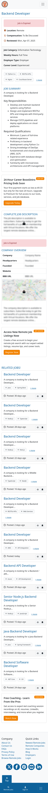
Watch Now (10, 718)
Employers (31, 755)
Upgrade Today (12, 203)
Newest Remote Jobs (35, 742)
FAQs (4, 748)
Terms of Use (8, 755)
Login (28, 758)
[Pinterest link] (24, 767)
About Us (6, 742)
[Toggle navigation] (42, 4)
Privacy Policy (8, 752)
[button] (38, 396)
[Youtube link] (31, 767)
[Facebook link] (16, 767)
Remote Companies (35, 745)
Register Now (11, 352)
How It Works (32, 748)
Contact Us (7, 745)
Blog (28, 752)
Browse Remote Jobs (11, 758)
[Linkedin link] (39, 767)
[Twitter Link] (9, 767)
